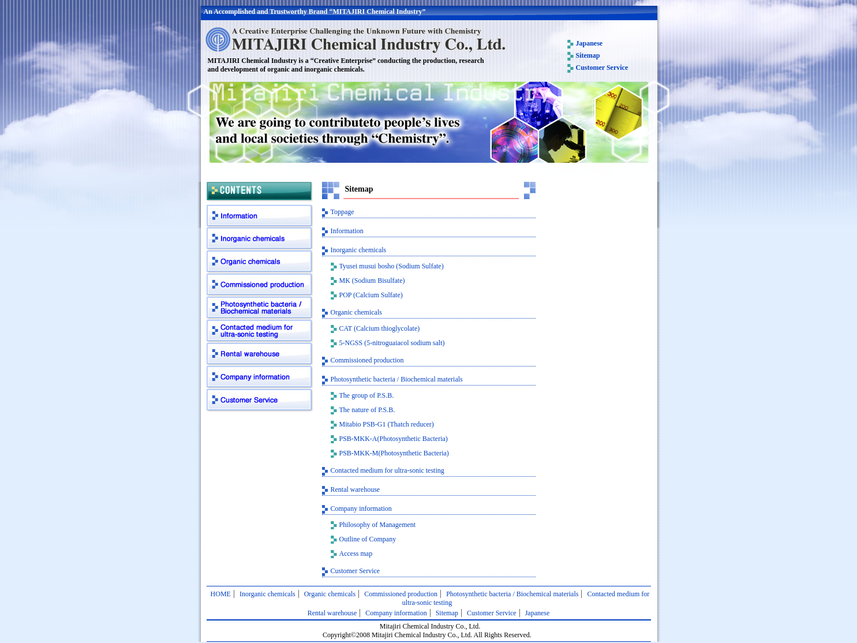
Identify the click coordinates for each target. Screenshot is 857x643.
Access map (356, 553)
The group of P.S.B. (366, 395)
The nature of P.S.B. (367, 410)
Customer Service (602, 67)
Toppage (342, 212)
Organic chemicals (260, 262)
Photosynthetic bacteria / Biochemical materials (260, 308)
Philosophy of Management (377, 525)
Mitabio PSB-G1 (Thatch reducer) (386, 424)
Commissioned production (260, 285)
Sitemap (588, 55)
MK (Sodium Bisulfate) (372, 280)
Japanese (589, 43)
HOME (221, 594)
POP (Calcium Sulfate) (371, 295)
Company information (260, 378)
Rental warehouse (260, 355)
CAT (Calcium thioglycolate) (379, 328)
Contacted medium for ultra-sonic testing (260, 331)
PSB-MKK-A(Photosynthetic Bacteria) (393, 439)
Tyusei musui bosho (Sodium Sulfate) (391, 266)
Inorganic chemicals (260, 239)
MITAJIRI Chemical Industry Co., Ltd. (355, 39)
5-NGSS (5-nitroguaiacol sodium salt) (392, 343)
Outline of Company (367, 539)
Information (260, 216)
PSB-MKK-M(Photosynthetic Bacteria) (394, 453)
